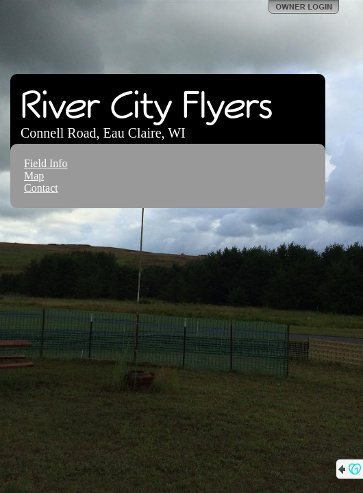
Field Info (46, 163)
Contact (41, 188)
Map (34, 175)
